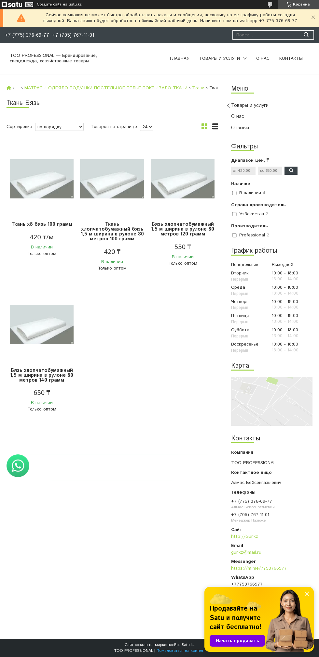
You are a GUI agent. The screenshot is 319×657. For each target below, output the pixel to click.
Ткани (198, 88)
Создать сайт (49, 4)
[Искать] (306, 35)
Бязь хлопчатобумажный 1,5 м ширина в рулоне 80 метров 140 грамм (41, 375)
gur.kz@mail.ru (246, 552)
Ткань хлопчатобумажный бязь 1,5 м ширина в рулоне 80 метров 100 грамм (112, 231)
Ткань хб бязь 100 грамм (41, 224)
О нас (263, 59)
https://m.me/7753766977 (259, 568)
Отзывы (240, 127)
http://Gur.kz (244, 536)
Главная (179, 59)
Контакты (291, 59)
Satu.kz (188, 645)
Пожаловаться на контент (181, 650)
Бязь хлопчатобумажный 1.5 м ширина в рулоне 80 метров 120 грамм (182, 229)
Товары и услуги (219, 59)
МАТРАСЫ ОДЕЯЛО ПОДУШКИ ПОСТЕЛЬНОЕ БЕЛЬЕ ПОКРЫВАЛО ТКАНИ (105, 88)
